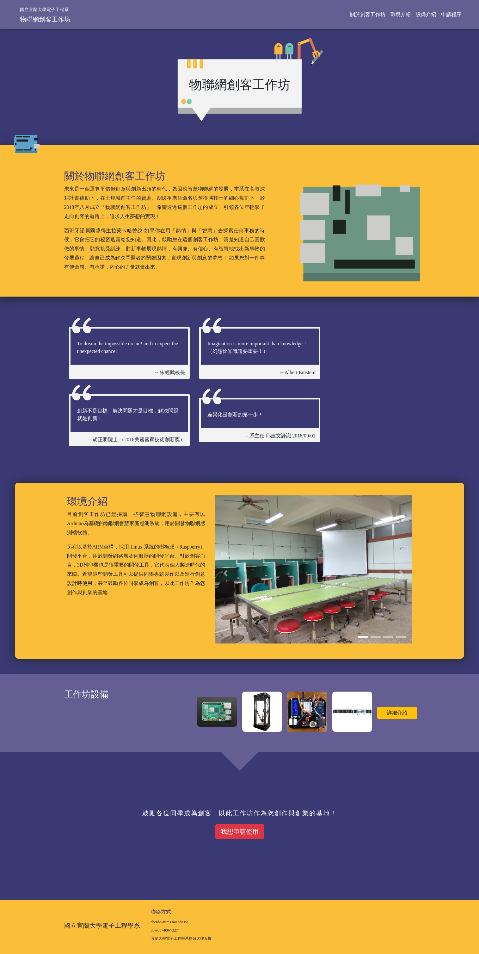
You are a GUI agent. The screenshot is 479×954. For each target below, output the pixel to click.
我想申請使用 (240, 831)
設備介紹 (426, 14)
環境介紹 (400, 14)
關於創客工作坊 (367, 14)
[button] (225, 573)
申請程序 (451, 14)
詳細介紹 (397, 712)
